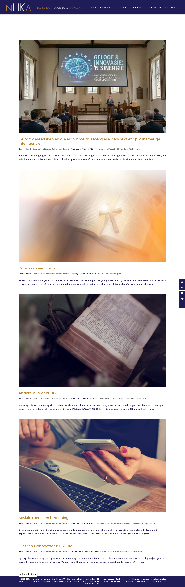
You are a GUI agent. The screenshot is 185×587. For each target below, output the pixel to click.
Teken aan (169, 7)
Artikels (101, 273)
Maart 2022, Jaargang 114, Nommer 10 (130, 398)
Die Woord (105, 7)
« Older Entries (28, 574)
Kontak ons (155, 7)
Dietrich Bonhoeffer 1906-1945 (46, 546)
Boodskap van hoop (37, 268)
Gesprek (122, 7)
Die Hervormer (100, 149)
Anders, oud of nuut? (38, 393)
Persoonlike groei (113, 273)
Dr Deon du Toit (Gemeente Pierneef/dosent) (49, 149)
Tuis (92, 7)
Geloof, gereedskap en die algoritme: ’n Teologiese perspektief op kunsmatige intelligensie (89, 141)
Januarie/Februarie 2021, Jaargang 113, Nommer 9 (132, 523)
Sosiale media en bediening (44, 518)
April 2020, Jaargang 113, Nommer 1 (113, 551)
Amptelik (137, 7)
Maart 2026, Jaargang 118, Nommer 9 (125, 149)
